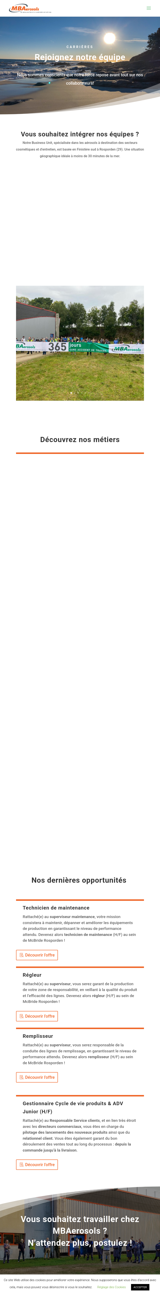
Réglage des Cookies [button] (111, 1287)
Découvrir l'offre (40, 955)
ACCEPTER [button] (140, 1287)
